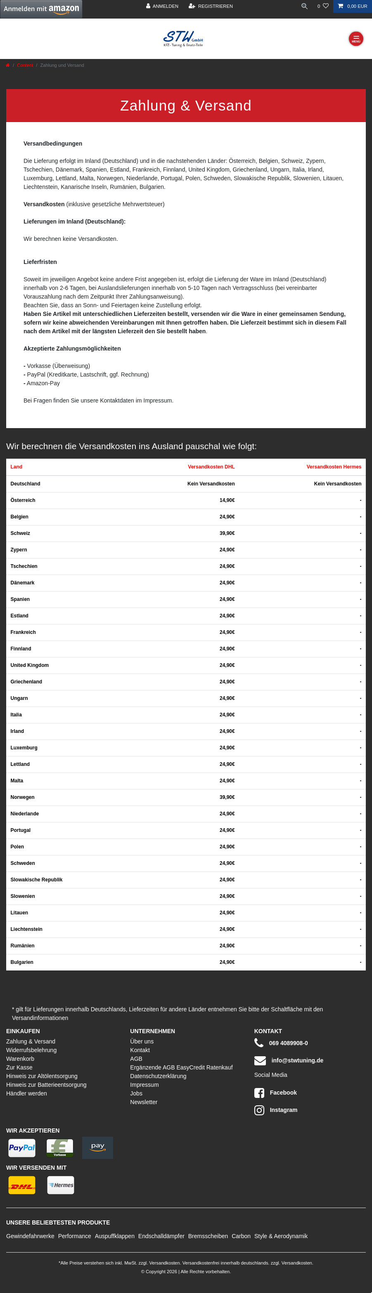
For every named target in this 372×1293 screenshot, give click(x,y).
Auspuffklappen (115, 1236)
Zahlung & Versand (30, 1041)
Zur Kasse (19, 1067)
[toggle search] (304, 6)
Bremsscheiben (208, 1236)
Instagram (276, 1110)
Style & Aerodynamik (281, 1236)
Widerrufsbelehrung (31, 1050)
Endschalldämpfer (161, 1236)
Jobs (136, 1093)
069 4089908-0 (281, 1043)
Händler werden (26, 1093)
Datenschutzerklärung (158, 1076)
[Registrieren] (210, 6)
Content (25, 65)
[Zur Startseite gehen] (8, 65)
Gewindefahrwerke (30, 1236)
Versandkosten (164, 1262)
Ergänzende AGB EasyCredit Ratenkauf (181, 1067)
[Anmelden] (162, 6)
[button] (41, 9)
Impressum (144, 1084)
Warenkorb (20, 1058)
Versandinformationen (40, 1018)
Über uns (142, 1041)
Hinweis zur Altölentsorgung (42, 1076)
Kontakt (139, 1050)
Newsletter (143, 1102)
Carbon (241, 1236)
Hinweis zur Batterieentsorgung (46, 1084)
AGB (136, 1058)
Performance (74, 1236)
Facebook (275, 1093)
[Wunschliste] (323, 6)
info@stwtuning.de (289, 1060)
